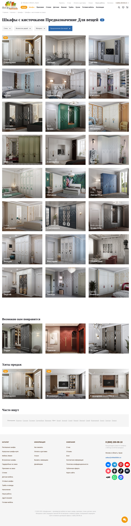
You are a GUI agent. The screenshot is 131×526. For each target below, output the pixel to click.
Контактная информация (74, 460)
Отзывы (69, 451)
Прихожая (48, 420)
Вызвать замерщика (41, 460)
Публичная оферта (72, 468)
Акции (24, 7)
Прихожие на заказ (8, 468)
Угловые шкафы (7, 481)
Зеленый (64, 420)
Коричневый (95, 420)
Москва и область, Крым (30, 3)
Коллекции (100, 7)
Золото (102, 420)
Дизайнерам (38, 464)
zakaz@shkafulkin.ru (113, 457)
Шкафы (31, 7)
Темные (114, 420)
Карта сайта (70, 473)
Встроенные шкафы (9, 460)
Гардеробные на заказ (9, 464)
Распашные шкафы (9, 447)
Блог (68, 456)
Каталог (13, 12)
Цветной (82, 420)
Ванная (64, 7)
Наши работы (100, 3)
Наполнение (6, 489)
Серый (70, 420)
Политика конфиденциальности (77, 464)
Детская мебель (7, 477)
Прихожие (40, 7)
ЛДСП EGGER (7, 498)
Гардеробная (40, 420)
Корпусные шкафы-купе (10, 451)
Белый (59, 420)
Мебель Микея (7, 456)
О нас (69, 3)
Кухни (78, 7)
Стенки (48, 7)
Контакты (110, 3)
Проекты (62, 3)
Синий (88, 420)
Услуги (90, 3)
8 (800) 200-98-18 (121, 3)
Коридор (19, 420)
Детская (56, 7)
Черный (75, 420)
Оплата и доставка (80, 3)
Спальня (25, 420)
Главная (5, 12)
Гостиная (32, 420)
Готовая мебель (88, 7)
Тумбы (71, 7)
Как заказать (38, 447)
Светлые (108, 420)
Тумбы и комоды (7, 485)
